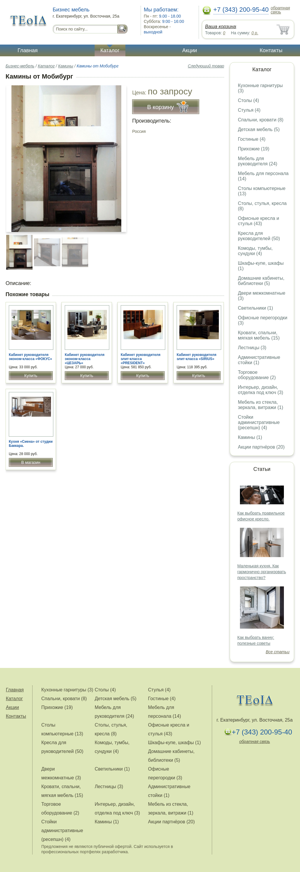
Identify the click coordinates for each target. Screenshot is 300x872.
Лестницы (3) (252, 347)
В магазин (30, 462)
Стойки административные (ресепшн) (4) (259, 422)
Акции (189, 50)
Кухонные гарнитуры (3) (67, 689)
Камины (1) (250, 437)
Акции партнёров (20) (261, 447)
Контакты (271, 50)
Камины (65, 66)
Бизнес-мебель (20, 66)
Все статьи (277, 651)
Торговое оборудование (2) (257, 375)
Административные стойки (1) (259, 360)
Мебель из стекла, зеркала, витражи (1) (260, 405)
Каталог (110, 50)
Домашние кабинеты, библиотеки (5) (261, 281)
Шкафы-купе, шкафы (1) (174, 742)
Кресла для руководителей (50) (259, 236)
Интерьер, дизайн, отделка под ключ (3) (260, 390)
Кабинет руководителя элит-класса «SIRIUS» (197, 357)
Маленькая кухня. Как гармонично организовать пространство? (261, 572)
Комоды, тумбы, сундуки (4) (255, 251)
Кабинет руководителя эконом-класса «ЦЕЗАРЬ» (85, 359)
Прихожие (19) (253, 148)
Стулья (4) (249, 110)
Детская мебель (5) (258, 129)
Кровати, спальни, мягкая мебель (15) (259, 335)
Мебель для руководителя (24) (257, 161)
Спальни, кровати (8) (260, 119)
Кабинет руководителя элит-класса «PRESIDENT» (141, 359)
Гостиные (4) (251, 139)
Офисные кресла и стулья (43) (258, 221)
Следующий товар (206, 66)
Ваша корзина (220, 26)
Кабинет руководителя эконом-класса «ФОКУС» (30, 357)
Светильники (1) (255, 308)
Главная (28, 50)
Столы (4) (248, 100)
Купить (30, 375)
